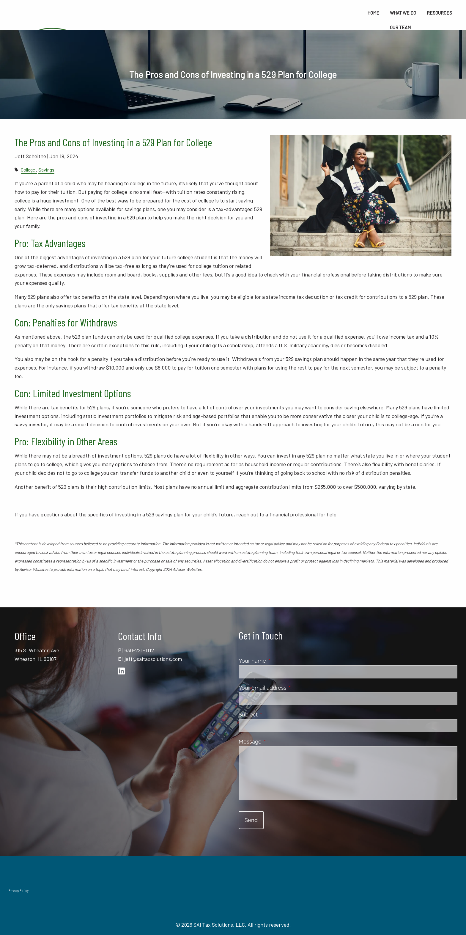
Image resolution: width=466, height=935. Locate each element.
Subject (275, 714)
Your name (279, 661)
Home (373, 12)
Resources (439, 12)
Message (276, 741)
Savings (46, 169)
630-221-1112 (139, 650)
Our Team (400, 27)
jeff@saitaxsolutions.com (153, 659)
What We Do (403, 12)
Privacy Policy (19, 890)
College (28, 169)
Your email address (289, 688)
